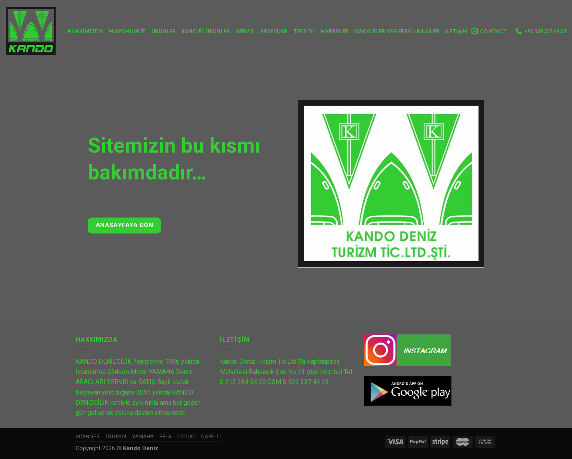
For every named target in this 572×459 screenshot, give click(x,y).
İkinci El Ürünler (205, 31)
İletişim (456, 31)
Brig (165, 436)
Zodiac (186, 436)
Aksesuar (274, 31)
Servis (245, 31)
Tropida (116, 436)
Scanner (88, 436)
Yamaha (143, 436)
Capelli (211, 436)
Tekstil (304, 31)
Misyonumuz (127, 31)
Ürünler (163, 31)
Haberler (334, 31)
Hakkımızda (85, 31)
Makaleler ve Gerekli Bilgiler (396, 31)
